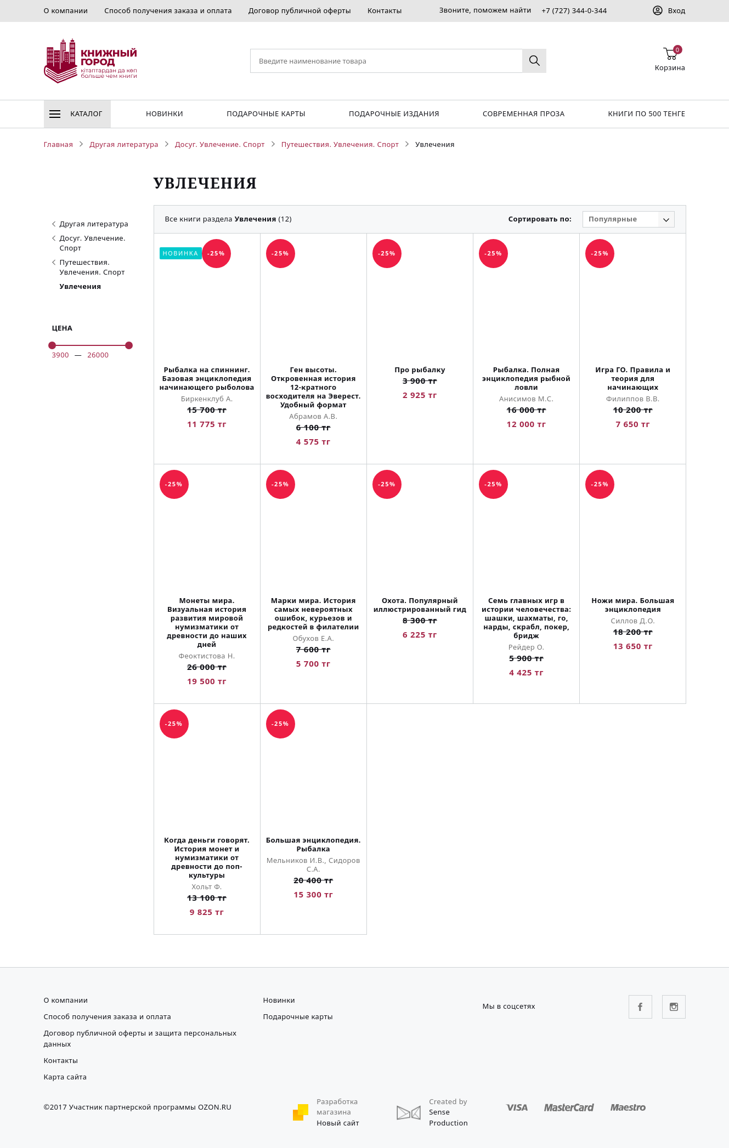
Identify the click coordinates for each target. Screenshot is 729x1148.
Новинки (164, 113)
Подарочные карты (266, 113)
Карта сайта (65, 1077)
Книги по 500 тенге (647, 113)
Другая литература (90, 224)
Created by (448, 1101)
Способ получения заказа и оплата (168, 10)
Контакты (385, 10)
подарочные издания (394, 113)
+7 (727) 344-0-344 (574, 10)
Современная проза (523, 113)
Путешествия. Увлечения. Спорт (88, 267)
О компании (66, 10)
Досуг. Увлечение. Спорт (89, 243)
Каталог (76, 113)
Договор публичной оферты (299, 10)
